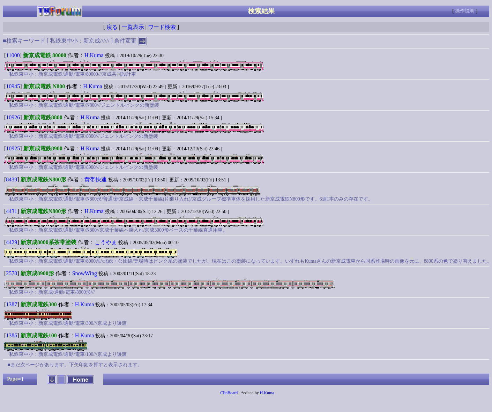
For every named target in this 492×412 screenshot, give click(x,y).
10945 (13, 86)
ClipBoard (229, 392)
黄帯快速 (95, 179)
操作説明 (465, 11)
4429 (11, 242)
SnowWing (84, 273)
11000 (13, 55)
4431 (11, 211)
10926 (13, 117)
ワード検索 (162, 27)
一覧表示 (133, 27)
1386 (11, 335)
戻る (112, 27)
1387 (11, 304)
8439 (11, 179)
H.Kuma (94, 55)
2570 (11, 273)
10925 (13, 148)
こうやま (106, 242)
